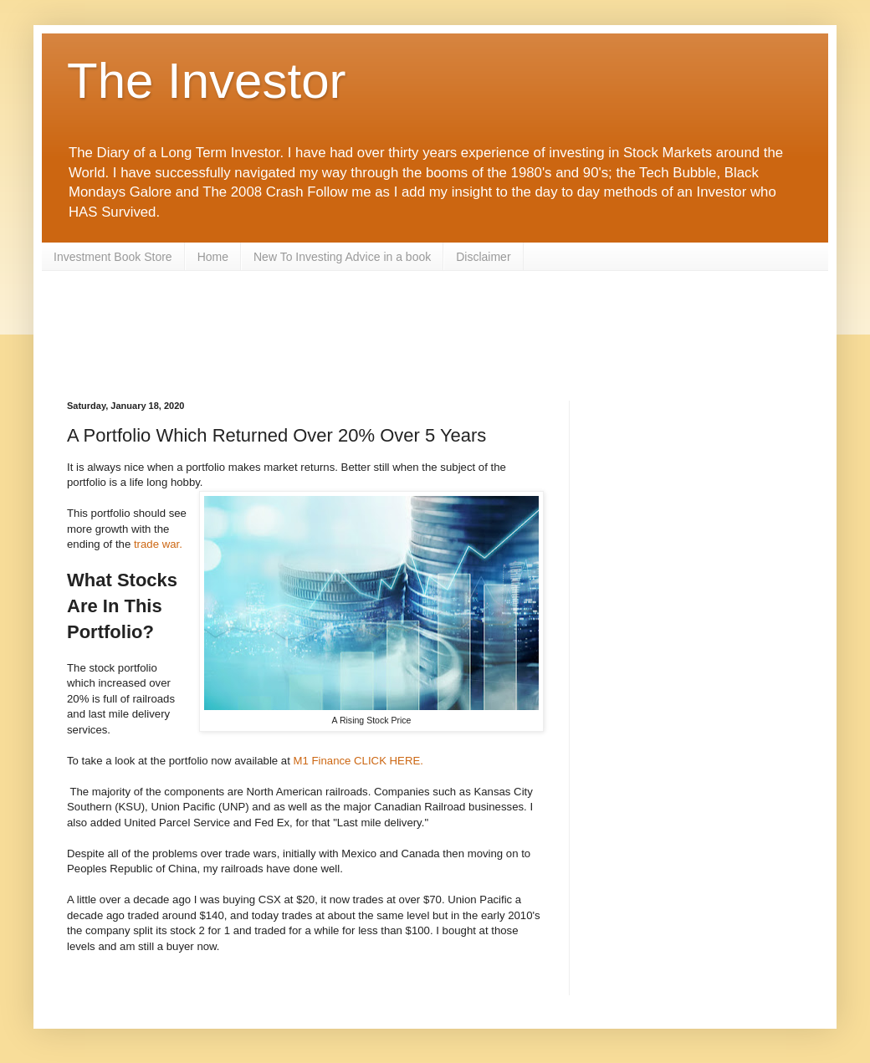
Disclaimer (483, 256)
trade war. (158, 544)
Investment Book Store (113, 256)
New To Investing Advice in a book (342, 256)
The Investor (206, 81)
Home (212, 256)
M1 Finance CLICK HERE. (361, 760)
